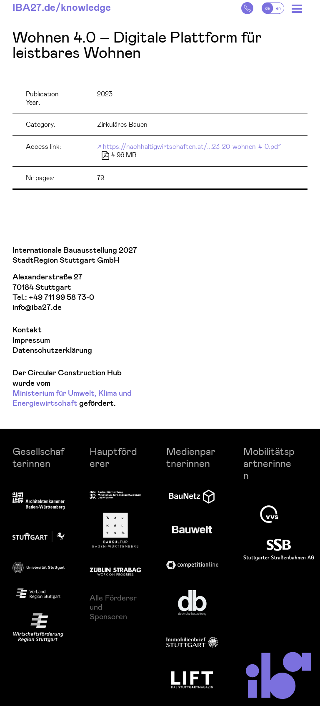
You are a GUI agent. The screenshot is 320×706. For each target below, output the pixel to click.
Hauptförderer (113, 457)
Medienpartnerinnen (190, 457)
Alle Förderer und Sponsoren (113, 607)
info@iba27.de (37, 308)
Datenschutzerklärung (52, 350)
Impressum (31, 340)
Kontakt (27, 330)
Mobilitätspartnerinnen (269, 463)
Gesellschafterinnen (38, 457)
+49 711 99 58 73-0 (61, 297)
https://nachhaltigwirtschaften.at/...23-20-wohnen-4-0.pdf (191, 146)
